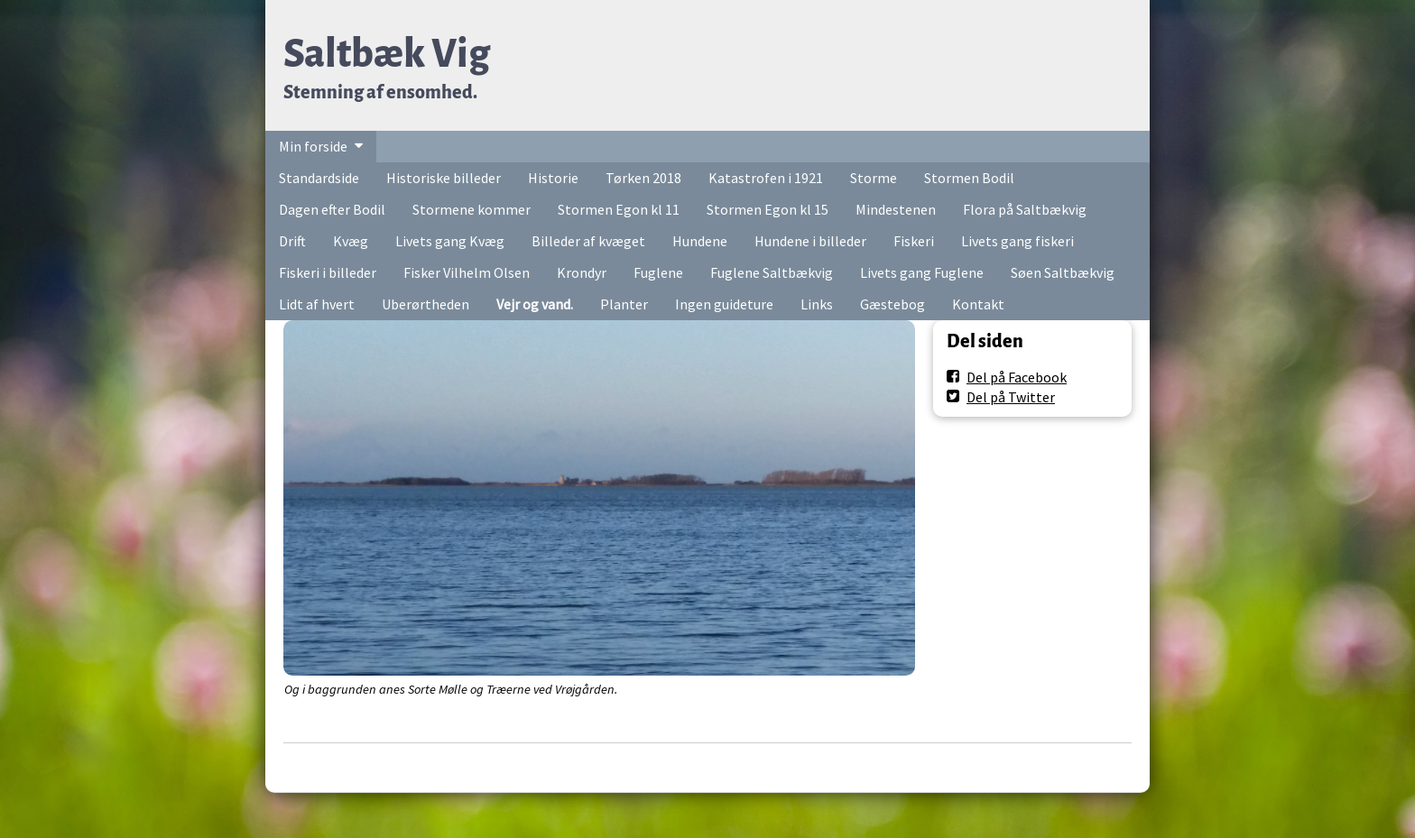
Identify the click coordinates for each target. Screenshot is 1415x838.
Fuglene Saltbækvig (771, 272)
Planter (624, 304)
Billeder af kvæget (588, 241)
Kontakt (978, 304)
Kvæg (350, 241)
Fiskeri (913, 241)
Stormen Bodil (969, 178)
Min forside (313, 146)
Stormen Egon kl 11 (619, 209)
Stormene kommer (471, 209)
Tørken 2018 (643, 178)
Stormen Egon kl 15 (767, 209)
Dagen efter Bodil (332, 209)
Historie (553, 178)
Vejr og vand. (534, 304)
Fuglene (658, 272)
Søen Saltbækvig (1062, 272)
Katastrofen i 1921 (765, 178)
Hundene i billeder (810, 241)
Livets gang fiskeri (1017, 241)
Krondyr (581, 272)
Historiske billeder (443, 178)
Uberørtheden (425, 304)
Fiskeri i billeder (327, 272)
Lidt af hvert (317, 304)
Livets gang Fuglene (922, 272)
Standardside (319, 178)
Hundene (699, 241)
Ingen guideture (724, 304)
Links (816, 304)
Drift (292, 241)
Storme (873, 178)
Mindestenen (895, 209)
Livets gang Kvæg (449, 241)
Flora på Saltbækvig (1025, 209)
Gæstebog (892, 304)
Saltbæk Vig (386, 53)
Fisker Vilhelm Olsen (466, 272)
